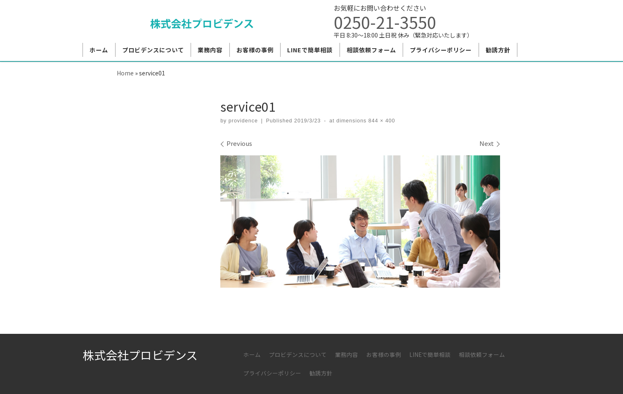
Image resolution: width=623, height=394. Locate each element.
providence (243, 121)
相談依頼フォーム (482, 354)
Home (125, 72)
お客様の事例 (383, 354)
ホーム (252, 354)
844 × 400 (380, 121)
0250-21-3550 (385, 22)
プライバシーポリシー (272, 373)
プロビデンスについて (298, 354)
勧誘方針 (321, 373)
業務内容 (346, 354)
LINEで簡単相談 (430, 354)
